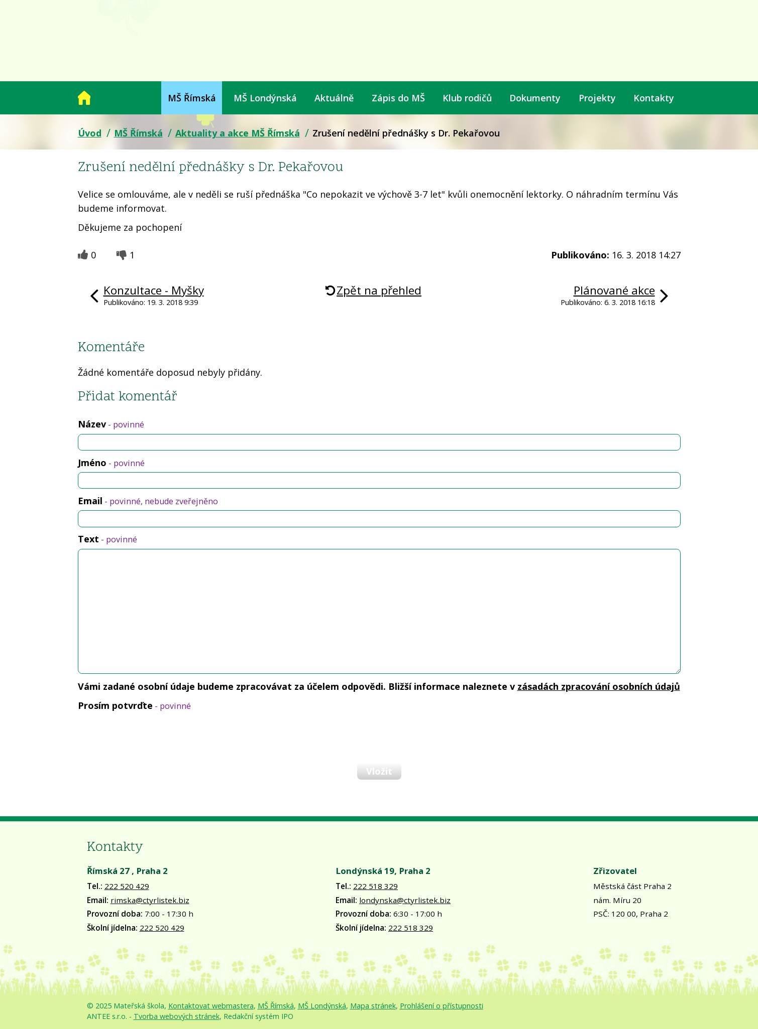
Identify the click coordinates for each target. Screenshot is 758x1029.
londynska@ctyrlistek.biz (405, 900)
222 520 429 (126, 886)
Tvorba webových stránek (177, 1016)
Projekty (597, 98)
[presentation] (154, 736)
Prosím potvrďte (134, 705)
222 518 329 (375, 886)
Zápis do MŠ (398, 98)
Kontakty (653, 98)
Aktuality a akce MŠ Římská (237, 133)
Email (148, 501)
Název (111, 424)
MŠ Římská (192, 98)
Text (107, 539)
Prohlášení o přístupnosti (441, 1005)
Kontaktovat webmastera (211, 1005)
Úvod (84, 97)
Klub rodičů (467, 98)
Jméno (111, 463)
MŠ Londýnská (265, 98)
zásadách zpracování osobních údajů (598, 686)
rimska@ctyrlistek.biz (150, 900)
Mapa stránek (373, 1005)
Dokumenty (535, 98)
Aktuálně (334, 98)
